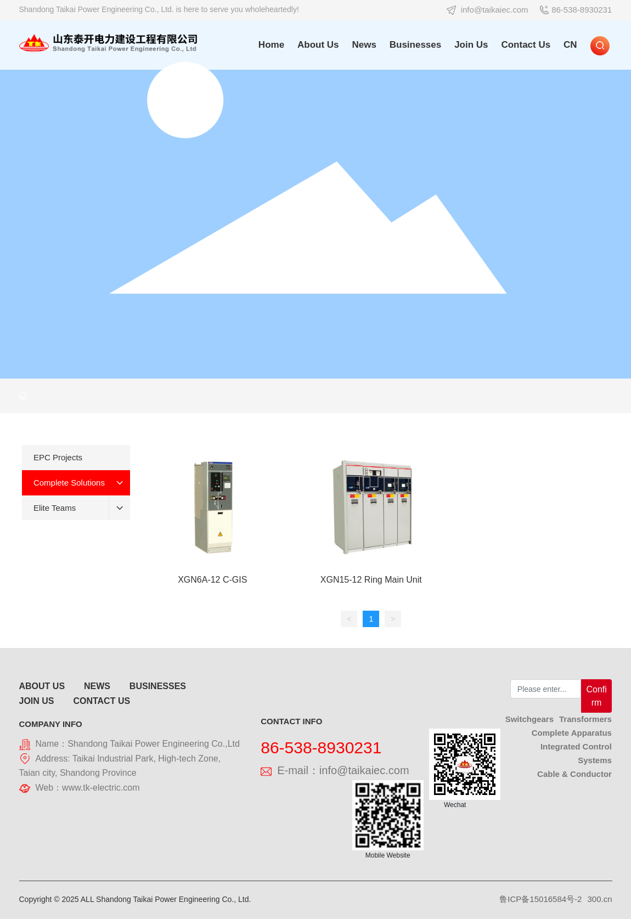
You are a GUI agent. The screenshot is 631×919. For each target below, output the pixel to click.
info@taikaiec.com (487, 9)
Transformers (585, 719)
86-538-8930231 (576, 9)
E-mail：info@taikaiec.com (335, 770)
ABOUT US (42, 686)
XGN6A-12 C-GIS (212, 579)
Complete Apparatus (572, 732)
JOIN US (36, 701)
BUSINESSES (157, 686)
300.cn (599, 899)
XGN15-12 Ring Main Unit (371, 579)
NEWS (97, 686)
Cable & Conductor (574, 774)
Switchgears (529, 719)
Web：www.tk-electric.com (88, 787)
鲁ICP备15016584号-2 (540, 899)
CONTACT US (101, 701)
